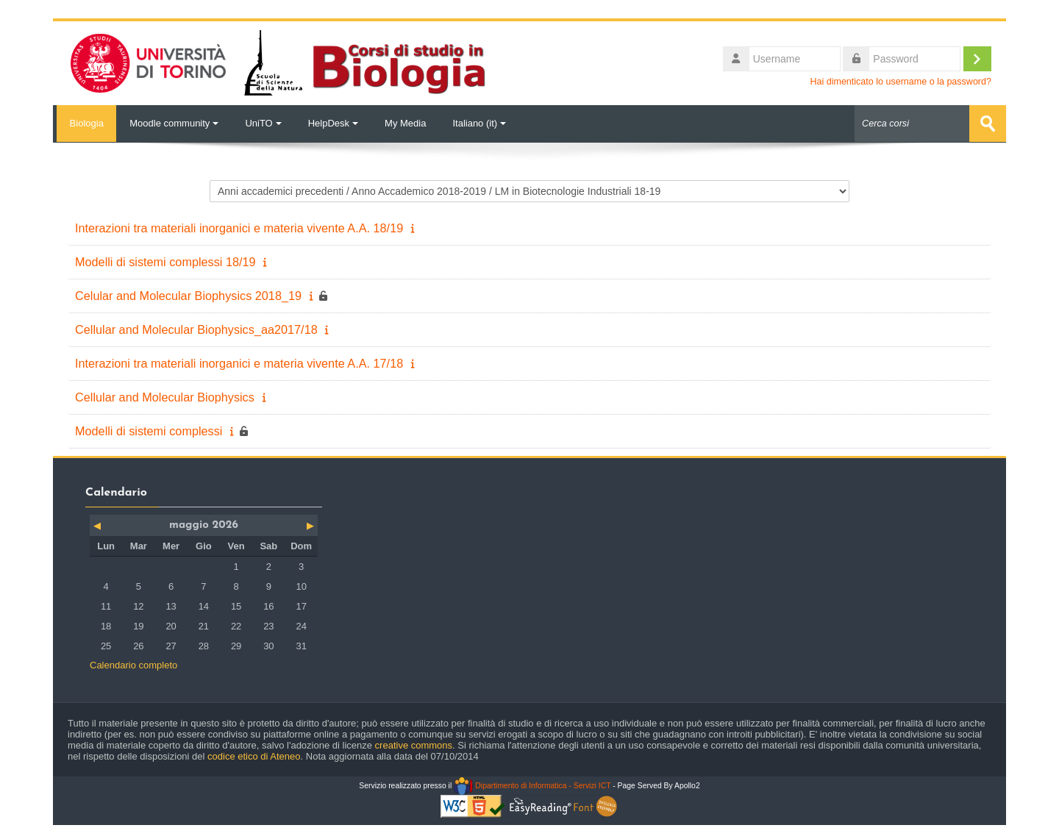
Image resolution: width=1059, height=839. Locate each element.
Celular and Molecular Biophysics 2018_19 (188, 294)
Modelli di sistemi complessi (148, 430)
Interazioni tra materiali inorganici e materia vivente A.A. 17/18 (239, 362)
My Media (405, 123)
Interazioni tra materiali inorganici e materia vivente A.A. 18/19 (239, 227)
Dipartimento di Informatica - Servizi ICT (532, 785)
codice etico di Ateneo (253, 755)
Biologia (84, 123)
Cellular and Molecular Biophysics (164, 396)
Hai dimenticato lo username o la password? (900, 81)
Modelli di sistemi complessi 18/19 (165, 261)
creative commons (413, 744)
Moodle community (173, 123)
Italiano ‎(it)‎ (479, 123)
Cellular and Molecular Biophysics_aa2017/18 (196, 328)
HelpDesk (333, 123)
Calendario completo (133, 664)
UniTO (263, 123)
